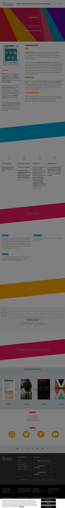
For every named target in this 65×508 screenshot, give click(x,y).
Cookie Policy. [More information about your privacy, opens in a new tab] (21, 506)
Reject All (48, 503)
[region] (32, 503)
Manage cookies (48, 500)
